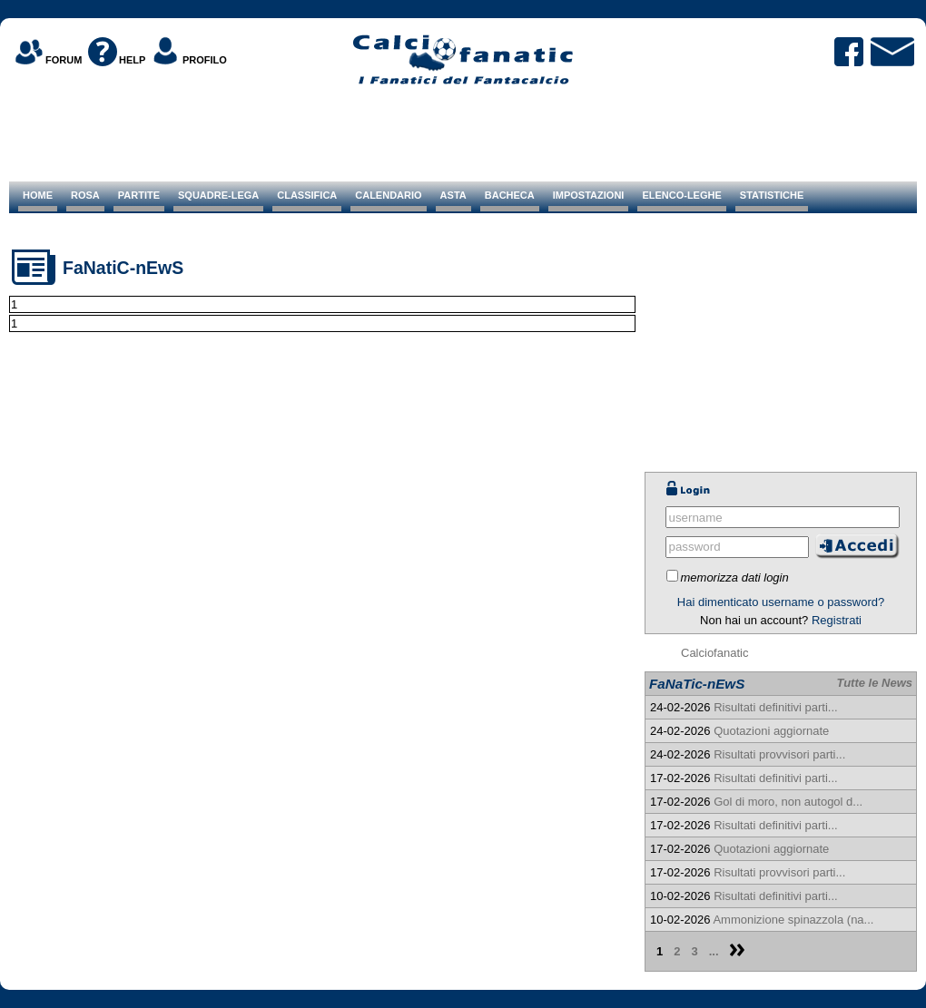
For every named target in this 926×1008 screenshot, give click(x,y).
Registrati (837, 620)
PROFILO (204, 59)
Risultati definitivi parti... (776, 707)
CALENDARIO (388, 195)
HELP (132, 59)
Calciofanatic (714, 653)
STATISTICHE (771, 195)
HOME (38, 195)
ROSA (85, 195)
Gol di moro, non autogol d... (788, 801)
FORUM (63, 59)
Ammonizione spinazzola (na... (793, 919)
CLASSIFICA (307, 195)
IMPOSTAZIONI (589, 195)
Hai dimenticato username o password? (780, 602)
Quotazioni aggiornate (771, 731)
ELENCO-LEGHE (681, 195)
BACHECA (510, 195)
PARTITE (139, 195)
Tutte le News (874, 683)
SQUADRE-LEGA (218, 195)
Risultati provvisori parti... (779, 754)
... (714, 951)
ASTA (453, 195)
